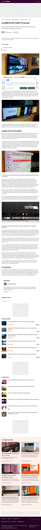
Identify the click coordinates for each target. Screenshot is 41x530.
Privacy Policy (16, 518)
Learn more (10, 39)
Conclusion (5, 50)
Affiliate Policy (21, 521)
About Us (14, 521)
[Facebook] (30, 519)
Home (3, 19)
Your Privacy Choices (5, 521)
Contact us (3, 518)
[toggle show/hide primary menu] (39, 1)
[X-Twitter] (36, 519)
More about (6, 291)
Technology (7, 19)
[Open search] (36, 1)
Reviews (3, 300)
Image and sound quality (7, 47)
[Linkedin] (33, 519)
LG (7, 300)
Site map (9, 518)
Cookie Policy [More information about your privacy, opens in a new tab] (10, 85)
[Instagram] (38, 519)
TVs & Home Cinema (15, 19)
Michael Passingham (8, 32)
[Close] (35, 79)
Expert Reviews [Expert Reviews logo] (5, 1)
